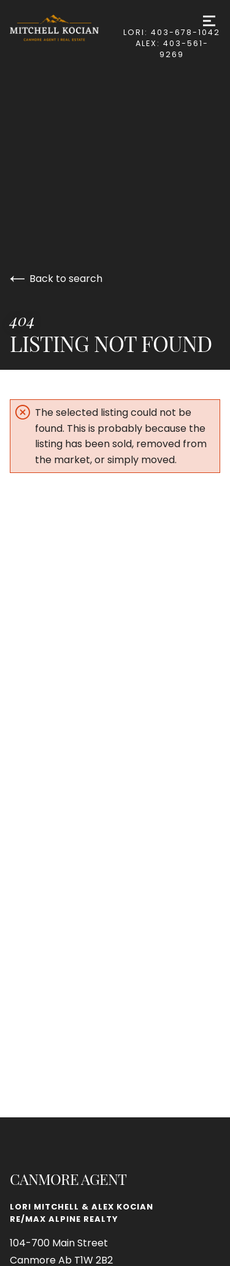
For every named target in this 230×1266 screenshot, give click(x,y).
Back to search (56, 279)
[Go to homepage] (66, 28)
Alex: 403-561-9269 (172, 49)
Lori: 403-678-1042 (171, 32)
